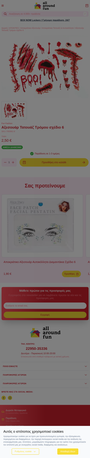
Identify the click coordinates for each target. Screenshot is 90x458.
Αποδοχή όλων (67, 451)
